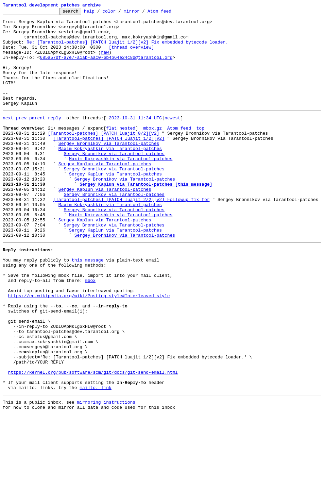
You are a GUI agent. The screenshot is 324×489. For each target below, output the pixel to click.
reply (54, 138)
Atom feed (170, 13)
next (8, 138)
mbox (90, 331)
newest (173, 138)
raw (105, 61)
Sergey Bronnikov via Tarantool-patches (108, 169)
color (119, 13)
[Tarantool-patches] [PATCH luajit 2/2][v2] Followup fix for (131, 236)
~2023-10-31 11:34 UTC (134, 138)
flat (111, 150)
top (200, 150)
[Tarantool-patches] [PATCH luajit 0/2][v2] (103, 156)
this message (88, 307)
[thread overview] (131, 55)
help (100, 13)
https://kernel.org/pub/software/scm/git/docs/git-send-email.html (93, 441)
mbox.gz (152, 150)
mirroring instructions (106, 475)
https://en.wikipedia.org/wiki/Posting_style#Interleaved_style (89, 350)
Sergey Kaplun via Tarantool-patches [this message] (146, 218)
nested (127, 150)
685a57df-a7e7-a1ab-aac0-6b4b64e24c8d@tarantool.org (106, 67)
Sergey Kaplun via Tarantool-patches (104, 193)
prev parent (30, 138)
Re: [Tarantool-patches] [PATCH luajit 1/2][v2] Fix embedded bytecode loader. (127, 49)
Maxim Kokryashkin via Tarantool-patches (110, 175)
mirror (142, 13)
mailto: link (96, 460)
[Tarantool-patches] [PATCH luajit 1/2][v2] (109, 162)
